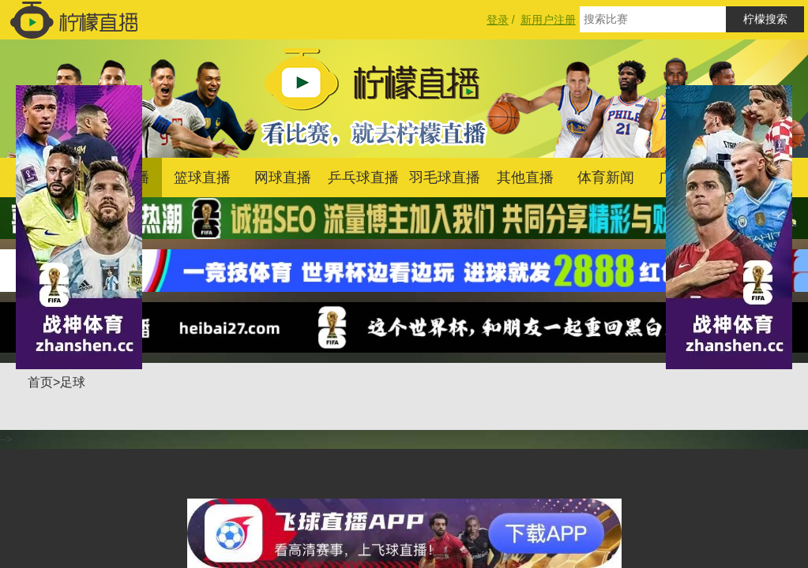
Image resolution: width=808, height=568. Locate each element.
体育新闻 (605, 177)
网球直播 (282, 177)
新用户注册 (548, 19)
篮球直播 (202, 177)
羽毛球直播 (444, 177)
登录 (498, 19)
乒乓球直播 (363, 177)
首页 (40, 382)
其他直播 (525, 177)
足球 (72, 382)
